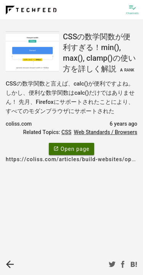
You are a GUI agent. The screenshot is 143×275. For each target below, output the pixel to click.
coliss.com (19, 124)
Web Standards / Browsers (105, 132)
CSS (66, 132)
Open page (71, 148)
